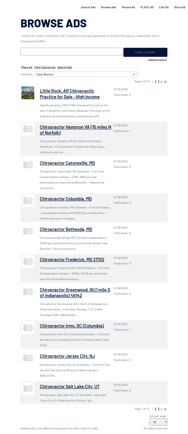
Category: (27, 74)
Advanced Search (157, 59)
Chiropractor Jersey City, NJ (67, 356)
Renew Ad (128, 7)
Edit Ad (164, 7)
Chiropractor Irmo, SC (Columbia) (72, 325)
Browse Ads (108, 7)
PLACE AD (147, 7)
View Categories (45, 67)
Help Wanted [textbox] (85, 74)
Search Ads (88, 7)
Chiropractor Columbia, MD (66, 198)
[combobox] (86, 74)
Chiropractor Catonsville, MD (67, 163)
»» (165, 81)
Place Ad (26, 67)
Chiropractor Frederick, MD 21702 (72, 259)
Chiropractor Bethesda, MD (66, 229)
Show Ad (179, 7)
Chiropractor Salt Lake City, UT (70, 386)
